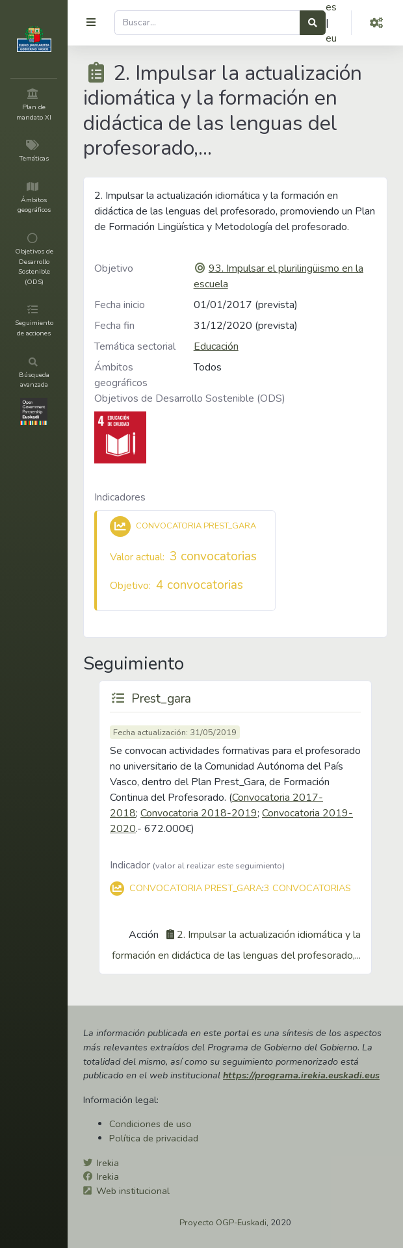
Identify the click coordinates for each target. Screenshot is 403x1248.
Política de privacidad (153, 1138)
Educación (216, 346)
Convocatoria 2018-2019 (198, 813)
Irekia (108, 1162)
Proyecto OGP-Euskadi (222, 1222)
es (331, 7)
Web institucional (133, 1190)
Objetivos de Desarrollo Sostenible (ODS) (189, 398)
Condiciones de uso (150, 1123)
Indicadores (120, 497)
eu (331, 38)
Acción (144, 935)
